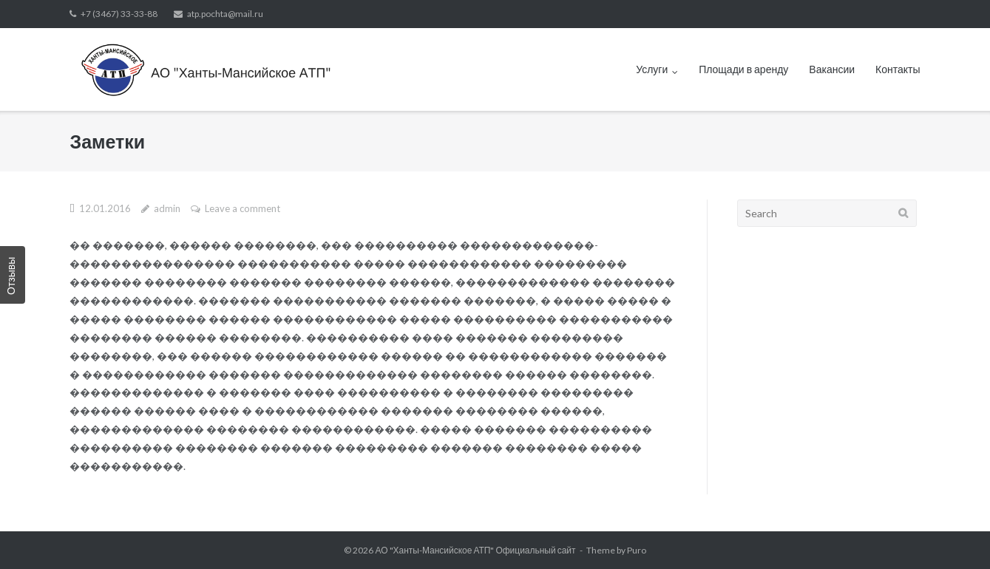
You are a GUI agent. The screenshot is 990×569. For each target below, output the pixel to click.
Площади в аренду (743, 69)
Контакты (897, 69)
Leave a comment (242, 208)
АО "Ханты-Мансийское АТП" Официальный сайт (475, 550)
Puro (636, 550)
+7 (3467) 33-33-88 (119, 13)
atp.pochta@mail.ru (225, 13)
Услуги (652, 69)
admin (167, 208)
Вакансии (832, 69)
